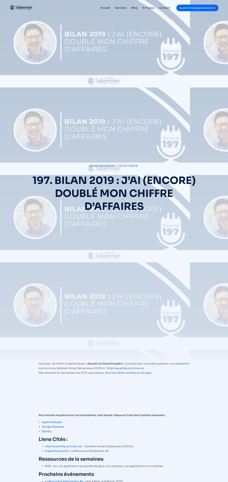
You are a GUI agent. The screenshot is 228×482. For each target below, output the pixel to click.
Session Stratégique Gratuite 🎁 (197, 7)
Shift (48, 466)
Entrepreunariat (102, 165)
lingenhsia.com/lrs (57, 451)
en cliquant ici (180, 363)
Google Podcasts (53, 426)
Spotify (46, 431)
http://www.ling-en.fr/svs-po (125, 368)
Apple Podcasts (52, 422)
